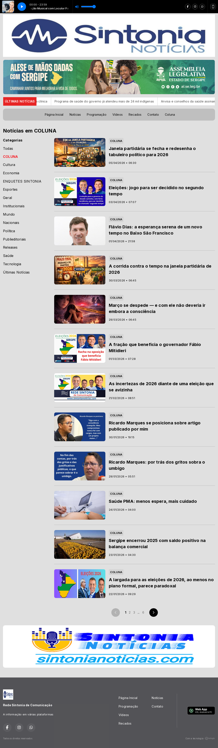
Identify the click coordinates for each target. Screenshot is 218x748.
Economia (11, 173)
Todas (8, 149)
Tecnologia (12, 264)
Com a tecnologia (200, 738)
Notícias (75, 114)
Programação (96, 114)
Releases (10, 247)
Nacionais (11, 223)
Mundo (9, 214)
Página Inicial (54, 114)
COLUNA (10, 157)
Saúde (8, 256)
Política (9, 231)
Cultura (9, 165)
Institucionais (14, 206)
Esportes (10, 189)
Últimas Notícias (16, 272)
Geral (7, 198)
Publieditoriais (14, 239)
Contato (153, 114)
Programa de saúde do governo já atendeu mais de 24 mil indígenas (111, 101)
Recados (135, 114)
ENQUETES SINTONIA (22, 181)
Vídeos (117, 114)
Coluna (170, 114)
